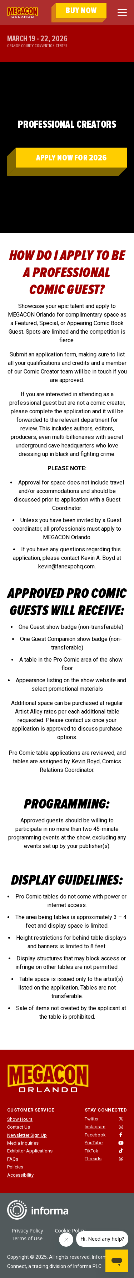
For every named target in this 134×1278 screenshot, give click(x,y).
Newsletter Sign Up (27, 1135)
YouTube (94, 1142)
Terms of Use (27, 1238)
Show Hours (20, 1119)
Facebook (95, 1135)
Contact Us (18, 1127)
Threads (93, 1158)
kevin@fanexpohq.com (66, 566)
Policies (15, 1167)
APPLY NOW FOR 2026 (71, 158)
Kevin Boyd (85, 761)
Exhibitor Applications (30, 1151)
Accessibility (20, 1175)
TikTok (91, 1151)
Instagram (95, 1126)
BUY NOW (81, 10)
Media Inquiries (23, 1143)
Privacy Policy (27, 1230)
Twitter (92, 1118)
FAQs (12, 1159)
